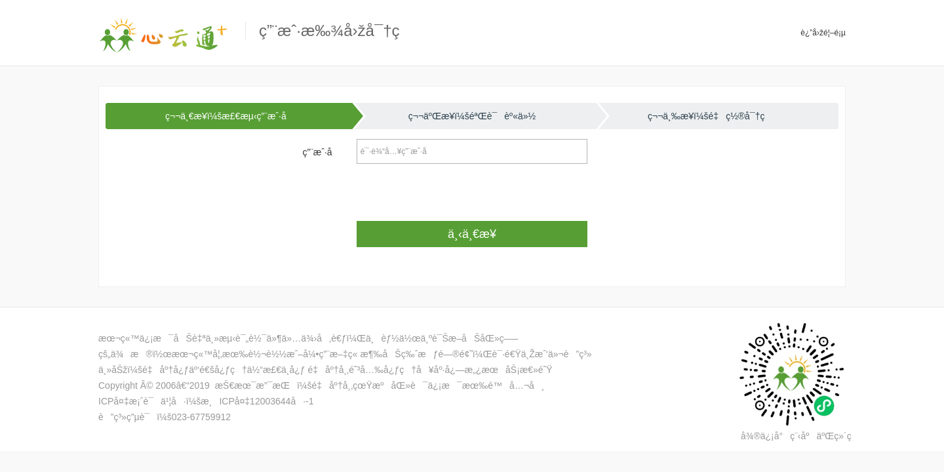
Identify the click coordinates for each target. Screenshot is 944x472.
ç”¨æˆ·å (325, 152)
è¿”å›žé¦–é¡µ (823, 32)
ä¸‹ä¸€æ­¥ (472, 234)
